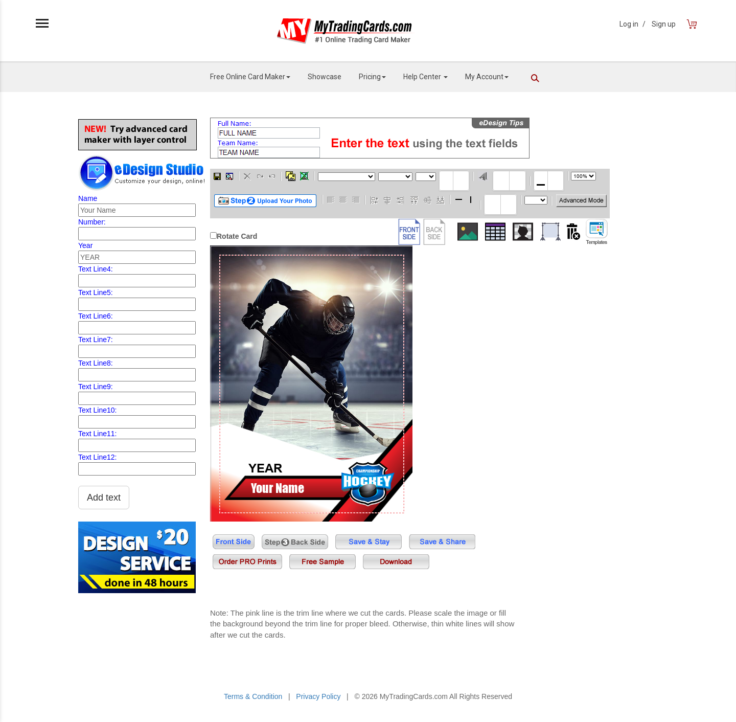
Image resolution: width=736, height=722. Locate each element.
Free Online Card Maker (250, 77)
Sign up (664, 24)
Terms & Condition (253, 696)
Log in (632, 24)
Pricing (372, 77)
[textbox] (454, 180)
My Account (487, 77)
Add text (104, 497)
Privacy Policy (318, 696)
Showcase (324, 77)
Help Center (425, 77)
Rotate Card (237, 236)
